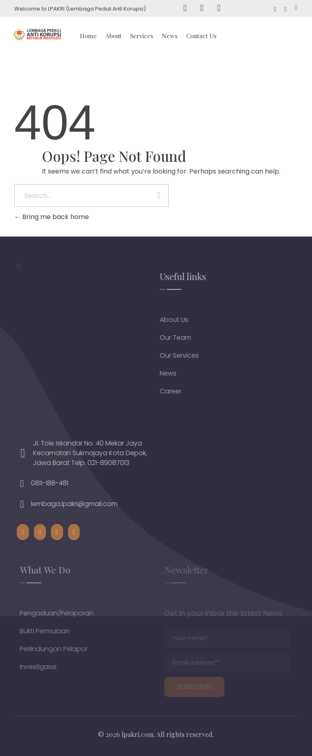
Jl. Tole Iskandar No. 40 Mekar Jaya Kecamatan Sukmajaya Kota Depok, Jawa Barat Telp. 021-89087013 (96, 453)
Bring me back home (51, 217)
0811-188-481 (55, 483)
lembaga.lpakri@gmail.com (80, 503)
